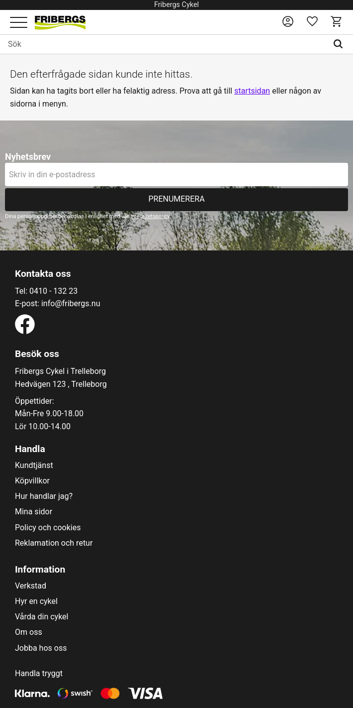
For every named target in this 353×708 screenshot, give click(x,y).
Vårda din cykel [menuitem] (42, 616)
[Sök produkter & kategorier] (164, 44)
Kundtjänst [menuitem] (34, 465)
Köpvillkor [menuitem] (32, 480)
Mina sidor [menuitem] (33, 511)
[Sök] (340, 44)
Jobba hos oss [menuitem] (41, 648)
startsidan (252, 91)
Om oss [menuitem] (28, 632)
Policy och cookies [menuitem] (48, 527)
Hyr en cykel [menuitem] (36, 601)
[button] (18, 23)
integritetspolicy (150, 216)
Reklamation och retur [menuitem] (53, 543)
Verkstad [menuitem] (30, 586)
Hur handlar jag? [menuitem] (44, 496)
